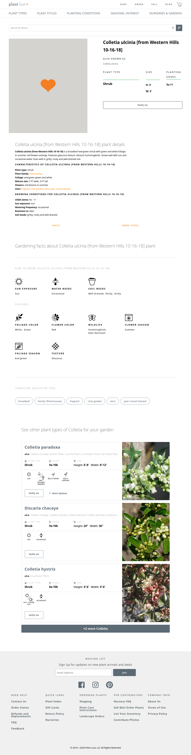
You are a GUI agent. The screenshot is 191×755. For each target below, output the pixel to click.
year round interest (60, 188)
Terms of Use (157, 707)
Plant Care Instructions (88, 709)
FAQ (14, 722)
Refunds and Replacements (21, 715)
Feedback (18, 728)
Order (139, 4)
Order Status (20, 707)
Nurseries (52, 720)
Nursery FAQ (122, 701)
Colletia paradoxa (42, 447)
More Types (130, 225)
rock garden (37, 188)
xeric (47, 188)
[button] (173, 27)
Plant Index (53, 701)
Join (124, 672)
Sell (154, 4)
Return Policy (54, 713)
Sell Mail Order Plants (129, 707)
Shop (123, 4)
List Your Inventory (127, 713)
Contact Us (18, 701)
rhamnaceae (35, 173)
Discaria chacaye (42, 508)
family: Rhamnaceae (50, 401)
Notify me (143, 105)
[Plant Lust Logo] (18, 4)
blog (168, 4)
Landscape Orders (92, 716)
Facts (56, 225)
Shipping (86, 701)
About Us (154, 701)
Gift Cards (52, 707)
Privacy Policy (157, 713)
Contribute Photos (126, 720)
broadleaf (24, 401)
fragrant (25, 188)
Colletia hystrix (40, 569)
